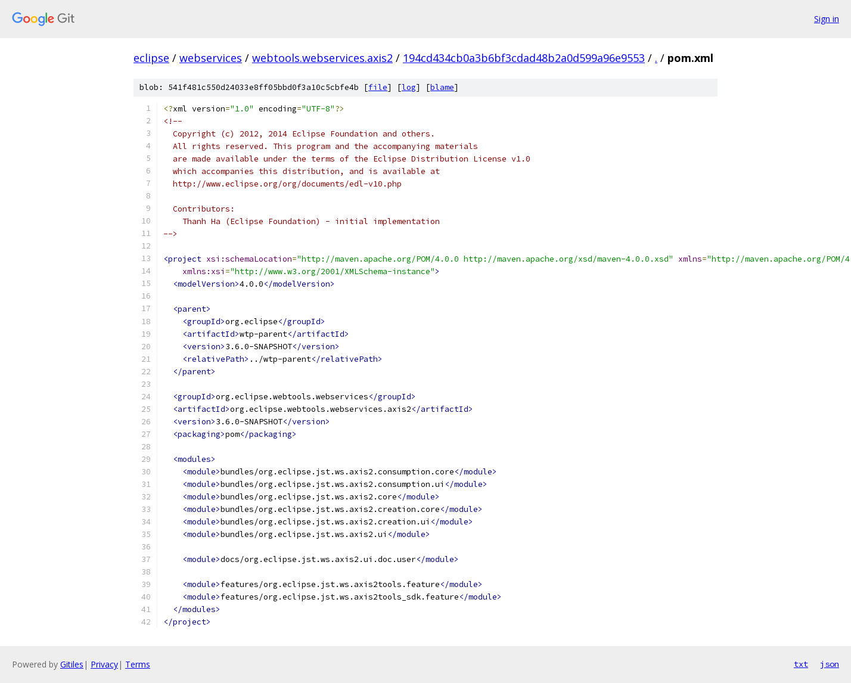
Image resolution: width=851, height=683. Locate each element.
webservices (210, 58)
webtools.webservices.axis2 (322, 58)
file (377, 87)
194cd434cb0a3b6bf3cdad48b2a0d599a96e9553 (524, 58)
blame (442, 87)
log (409, 87)
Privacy (104, 664)
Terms (137, 664)
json (829, 664)
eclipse (151, 58)
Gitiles (71, 664)
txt (801, 664)
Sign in (826, 18)
